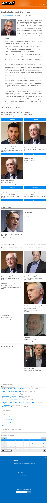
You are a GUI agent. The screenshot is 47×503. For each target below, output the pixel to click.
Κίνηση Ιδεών (6, 424)
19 (43, 445)
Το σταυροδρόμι (5, 315)
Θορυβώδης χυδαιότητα (7, 346)
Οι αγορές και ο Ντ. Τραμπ (7, 275)
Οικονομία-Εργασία (8, 416)
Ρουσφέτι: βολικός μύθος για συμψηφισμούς (11, 112)
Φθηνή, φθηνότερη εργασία (7, 180)
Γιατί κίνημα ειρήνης (29, 368)
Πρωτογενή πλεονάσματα (14, 393)
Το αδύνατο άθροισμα (29, 212)
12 (43, 443)
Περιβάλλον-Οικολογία (8, 417)
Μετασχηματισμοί (28, 158)
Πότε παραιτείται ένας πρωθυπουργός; (33, 275)
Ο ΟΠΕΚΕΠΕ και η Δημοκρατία (8, 283)
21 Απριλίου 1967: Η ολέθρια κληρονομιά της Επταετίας (11, 235)
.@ (24, 475)
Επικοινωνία (16, 464)
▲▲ (45, 457)
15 (20, 445)
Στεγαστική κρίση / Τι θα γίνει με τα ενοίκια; (35, 244)
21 (15, 446)
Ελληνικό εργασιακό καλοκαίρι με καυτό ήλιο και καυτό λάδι (10, 192)
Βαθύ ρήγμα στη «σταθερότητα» (15, 406)
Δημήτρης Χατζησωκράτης (7, 15)
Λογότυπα (16, 466)
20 (10, 446)
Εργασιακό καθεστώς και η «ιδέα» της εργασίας (33, 192)
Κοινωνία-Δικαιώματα (8, 420)
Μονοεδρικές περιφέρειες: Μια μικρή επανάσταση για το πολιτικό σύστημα (33, 306)
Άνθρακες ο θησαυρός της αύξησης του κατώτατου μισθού (10, 146)
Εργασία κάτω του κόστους (30, 146)
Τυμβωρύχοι (27, 112)
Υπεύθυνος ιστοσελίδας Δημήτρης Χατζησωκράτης (24, 463)
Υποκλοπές (27, 337)
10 (32, 443)
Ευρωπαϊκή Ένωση (7, 422)
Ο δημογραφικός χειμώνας (7, 244)
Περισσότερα (12, 119)
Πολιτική (5, 414)
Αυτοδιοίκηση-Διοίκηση (9, 419)
